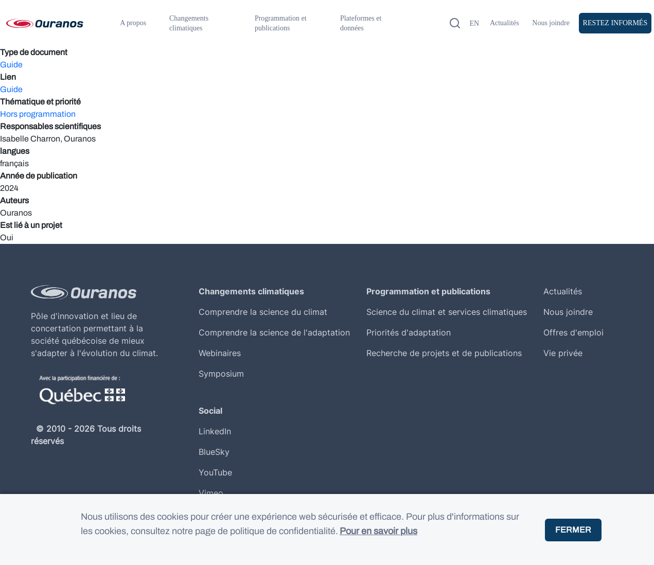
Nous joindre (551, 23)
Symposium (221, 373)
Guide (11, 64)
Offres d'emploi (573, 332)
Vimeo (211, 493)
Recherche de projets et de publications (444, 353)
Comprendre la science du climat (263, 312)
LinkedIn (215, 431)
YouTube (215, 472)
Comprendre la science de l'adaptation (274, 332)
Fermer (573, 536)
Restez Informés (615, 23)
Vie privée (562, 353)
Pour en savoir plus (378, 538)
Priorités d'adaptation (408, 332)
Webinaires (220, 353)
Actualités (504, 23)
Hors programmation (38, 114)
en (474, 23)
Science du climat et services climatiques (446, 312)
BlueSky (214, 452)
